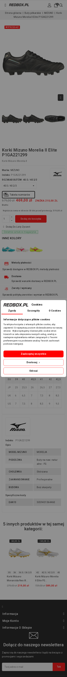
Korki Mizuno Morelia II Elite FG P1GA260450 (46, 579)
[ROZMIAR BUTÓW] (19, 186)
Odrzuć (33, 370)
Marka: (6, 170)
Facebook (4, 607)
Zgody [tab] (12, 310)
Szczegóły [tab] (33, 310)
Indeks (9, 440)
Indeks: (6, 175)
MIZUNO (15, 170)
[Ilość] (6, 218)
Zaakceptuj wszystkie (33, 354)
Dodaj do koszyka (31, 218)
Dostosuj (33, 362)
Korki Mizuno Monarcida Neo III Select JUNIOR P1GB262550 (16, 579)
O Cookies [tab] (55, 310)
